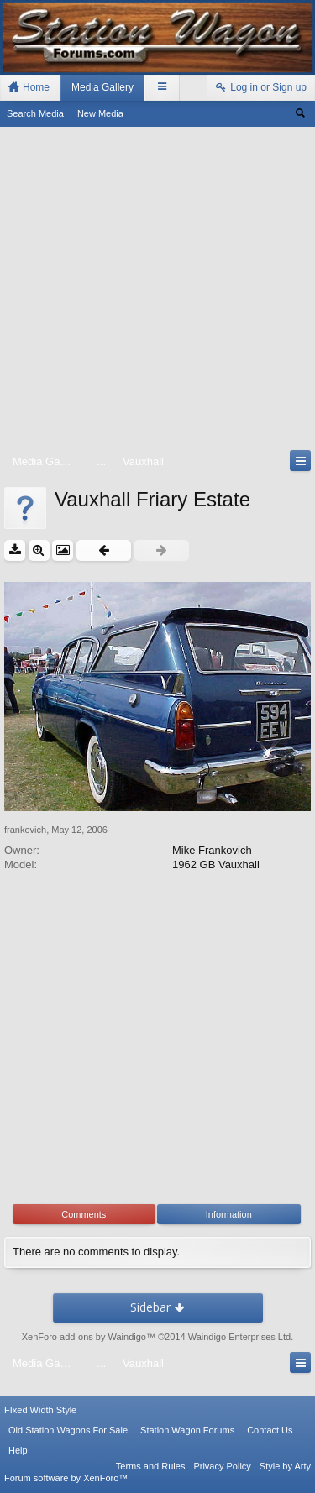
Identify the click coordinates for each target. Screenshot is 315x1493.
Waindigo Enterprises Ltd (239, 1337)
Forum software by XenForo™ (66, 1478)
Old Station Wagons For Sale (68, 1430)
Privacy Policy (221, 1466)
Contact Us (269, 1430)
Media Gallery (102, 87)
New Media (100, 113)
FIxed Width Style (40, 1410)
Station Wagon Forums (187, 1430)
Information (229, 1214)
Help (18, 1450)
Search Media (35, 113)
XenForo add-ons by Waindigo (84, 1337)
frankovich (25, 830)
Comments (83, 1214)
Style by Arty (285, 1466)
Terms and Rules (151, 1466)
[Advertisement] (157, 291)
